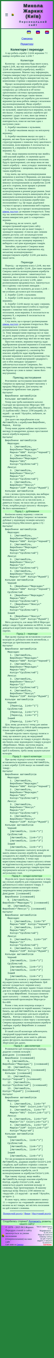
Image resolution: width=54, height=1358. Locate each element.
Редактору (27, 43)
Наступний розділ (41, 1324)
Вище (27, 1324)
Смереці (20, 1356)
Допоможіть (35, 1332)
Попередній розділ (13, 1324)
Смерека (26, 38)
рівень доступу (10, 214)
